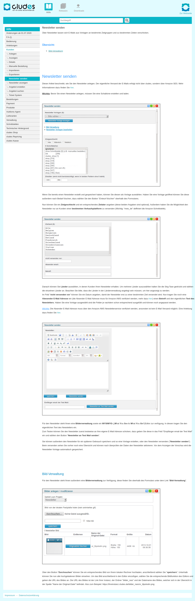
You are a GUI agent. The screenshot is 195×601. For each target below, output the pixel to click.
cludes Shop (12, 132)
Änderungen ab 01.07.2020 (19, 33)
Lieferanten (11, 116)
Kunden (10, 49)
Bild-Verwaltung (56, 51)
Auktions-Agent (13, 112)
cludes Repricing (14, 136)
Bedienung (11, 41)
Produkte (10, 107)
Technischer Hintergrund (17, 128)
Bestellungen (12, 99)
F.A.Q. (9, 37)
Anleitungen (11, 45)
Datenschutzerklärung (29, 595)
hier (72, 87)
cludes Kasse (12, 141)
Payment (10, 103)
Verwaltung (11, 120)
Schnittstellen (12, 124)
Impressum (10, 595)
